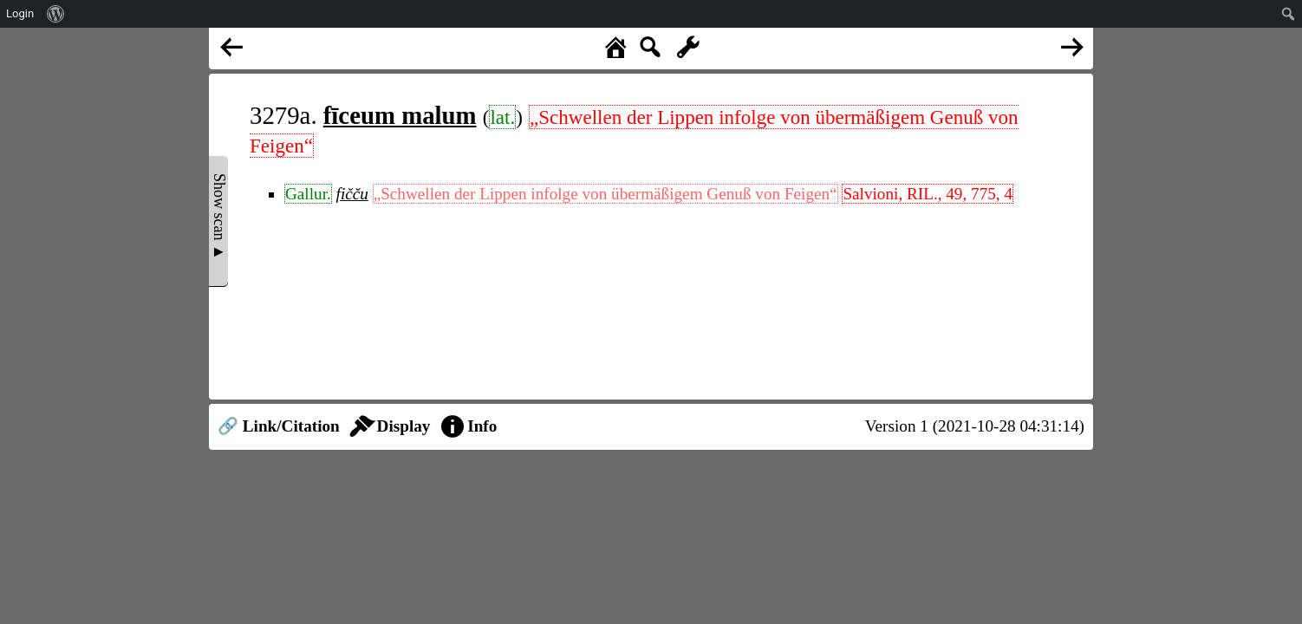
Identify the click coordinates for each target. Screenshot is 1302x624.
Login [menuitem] (20, 13)
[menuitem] (56, 14)
